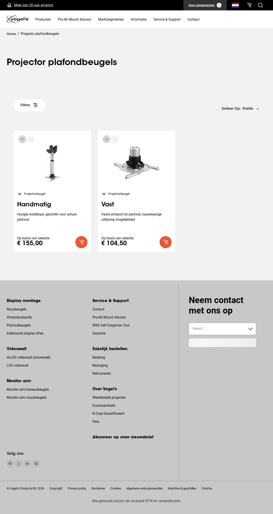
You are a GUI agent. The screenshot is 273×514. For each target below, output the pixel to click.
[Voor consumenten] (205, 5)
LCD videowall (17, 365)
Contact (98, 309)
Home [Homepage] (11, 34)
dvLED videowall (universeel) (29, 357)
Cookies (115, 488)
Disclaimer (98, 488)
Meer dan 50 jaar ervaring (33, 5)
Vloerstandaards (19, 317)
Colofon (207, 488)
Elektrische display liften (25, 333)
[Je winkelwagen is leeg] (249, 5)
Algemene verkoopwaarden (144, 488)
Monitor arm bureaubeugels (28, 389)
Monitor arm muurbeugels (26, 397)
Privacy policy (77, 488)
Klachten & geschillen (182, 488)
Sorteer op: (231, 109)
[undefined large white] (29, 105)
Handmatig (34, 205)
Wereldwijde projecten (109, 397)
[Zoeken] (235, 6)
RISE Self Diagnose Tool (110, 325)
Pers (95, 421)
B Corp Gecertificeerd (108, 413)
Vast (107, 205)
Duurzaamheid (103, 405)
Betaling (98, 357)
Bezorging (100, 365)
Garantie (98, 333)
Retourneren (101, 373)
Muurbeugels (17, 309)
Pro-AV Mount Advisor (109, 317)
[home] (17, 19)
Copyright (56, 488)
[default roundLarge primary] (81, 242)
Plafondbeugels (19, 325)
